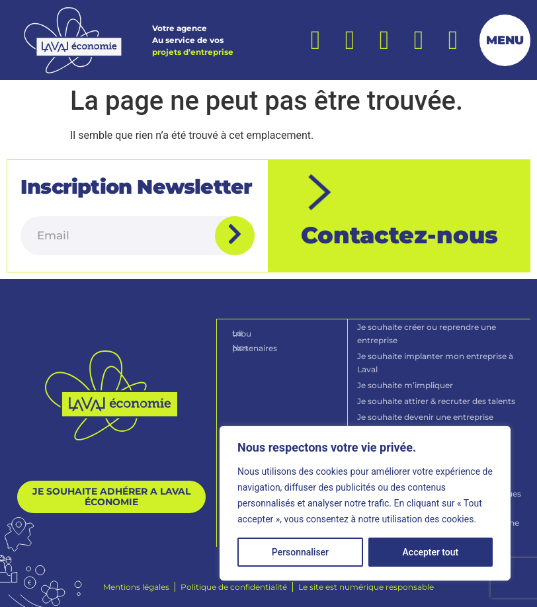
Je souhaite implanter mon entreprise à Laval (436, 362)
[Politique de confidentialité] (233, 586)
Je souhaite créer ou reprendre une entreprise (427, 332)
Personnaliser (300, 552)
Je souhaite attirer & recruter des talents (437, 400)
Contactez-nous (399, 235)
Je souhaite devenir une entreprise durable (426, 422)
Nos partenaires (264, 346)
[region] (365, 503)
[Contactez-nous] (321, 192)
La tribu (248, 332)
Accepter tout (431, 552)
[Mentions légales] (136, 586)
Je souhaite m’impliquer (406, 384)
